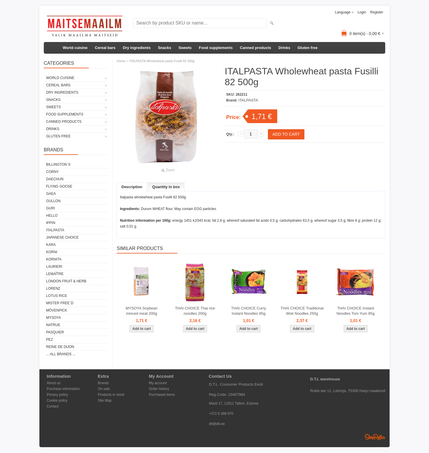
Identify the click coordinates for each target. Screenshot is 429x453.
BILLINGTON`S (58, 164)
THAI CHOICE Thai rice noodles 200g (195, 311)
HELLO (51, 216)
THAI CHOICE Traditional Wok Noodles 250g (301, 311)
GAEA (51, 194)
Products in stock (111, 395)
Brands (103, 383)
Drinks (284, 48)
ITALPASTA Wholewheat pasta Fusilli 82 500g (162, 61)
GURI (50, 208)
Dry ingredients (137, 48)
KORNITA (53, 259)
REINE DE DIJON (60, 347)
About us (53, 383)
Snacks (164, 48)
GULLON (53, 201)
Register (376, 12)
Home (121, 61)
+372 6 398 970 (221, 414)
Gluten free (307, 48)
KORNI (51, 252)
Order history (159, 389)
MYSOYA (53, 318)
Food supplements (216, 48)
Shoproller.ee (375, 437)
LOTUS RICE (56, 296)
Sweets (185, 48)
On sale (104, 389)
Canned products (255, 48)
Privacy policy (57, 395)
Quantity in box (166, 187)
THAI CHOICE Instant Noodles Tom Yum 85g (355, 311)
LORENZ (53, 288)
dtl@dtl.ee (217, 424)
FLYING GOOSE (59, 186)
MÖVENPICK (56, 310)
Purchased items (162, 395)
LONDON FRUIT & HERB (66, 281)
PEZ (49, 339)
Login (362, 12)
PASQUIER (55, 332)
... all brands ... (60, 354)
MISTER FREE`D (59, 303)
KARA (51, 245)
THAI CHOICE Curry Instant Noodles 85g (248, 311)
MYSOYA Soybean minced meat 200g (142, 311)
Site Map (104, 400)
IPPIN (50, 223)
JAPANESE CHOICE (62, 237)
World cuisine (75, 48)
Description (131, 187)
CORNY (52, 172)
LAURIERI (54, 267)
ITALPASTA (55, 230)
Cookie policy (57, 400)
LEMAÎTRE (55, 274)
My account (158, 383)
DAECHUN (54, 179)
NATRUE (53, 325)
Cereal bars (105, 48)
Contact (53, 406)
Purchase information (63, 389)
